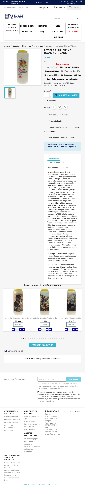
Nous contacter (30, 429)
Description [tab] (54, 158)
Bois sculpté (28, 441)
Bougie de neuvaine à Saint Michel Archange (44, 318)
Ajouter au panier (66, 95)
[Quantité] (46, 95)
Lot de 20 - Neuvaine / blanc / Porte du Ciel (18, 318)
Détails (18, 324)
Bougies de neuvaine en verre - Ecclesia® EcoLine (12, 465)
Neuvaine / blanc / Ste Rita (71, 318)
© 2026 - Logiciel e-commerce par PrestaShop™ (42, 484)
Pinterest (65, 107)
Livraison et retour (11, 417)
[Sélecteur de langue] (44, 7)
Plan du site (8, 430)
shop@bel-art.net (52, 434)
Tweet (59, 107)
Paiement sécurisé (11, 422)
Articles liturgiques (31, 439)
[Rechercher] (67, 18)
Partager (54, 107)
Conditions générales (12, 419)
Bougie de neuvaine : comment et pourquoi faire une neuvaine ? (12, 472)
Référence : (48, 85)
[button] (21, 339)
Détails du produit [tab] (56, 162)
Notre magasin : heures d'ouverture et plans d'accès (32, 424)
